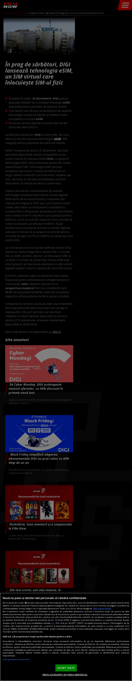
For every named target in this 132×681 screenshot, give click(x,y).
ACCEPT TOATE (66, 667)
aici (52, 623)
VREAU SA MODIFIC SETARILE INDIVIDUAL (64, 674)
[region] (66, 637)
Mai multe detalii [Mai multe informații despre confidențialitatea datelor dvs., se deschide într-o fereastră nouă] (102, 608)
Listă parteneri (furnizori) (16, 659)
